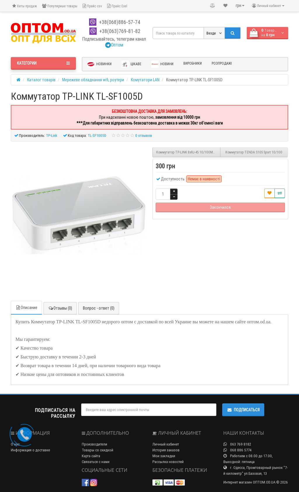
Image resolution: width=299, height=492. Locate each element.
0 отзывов (143, 135)
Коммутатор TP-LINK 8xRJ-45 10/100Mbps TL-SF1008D (188, 152)
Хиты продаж (24, 6)
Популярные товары (59, 6)
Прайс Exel (117, 6)
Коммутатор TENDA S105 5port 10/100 (253, 152)
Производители (94, 444)
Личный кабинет (165, 444)
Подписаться (243, 409)
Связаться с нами (95, 461)
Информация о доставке (30, 450)
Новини (162, 64)
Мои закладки (163, 455)
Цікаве (131, 64)
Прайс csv (92, 6)
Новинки (99, 64)
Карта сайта (91, 455)
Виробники (192, 63)
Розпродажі (222, 63)
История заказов (166, 450)
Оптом (114, 45)
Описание (26, 307)
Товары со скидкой (97, 450)
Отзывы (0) (60, 308)
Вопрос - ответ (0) (98, 308)
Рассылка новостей (168, 461)
